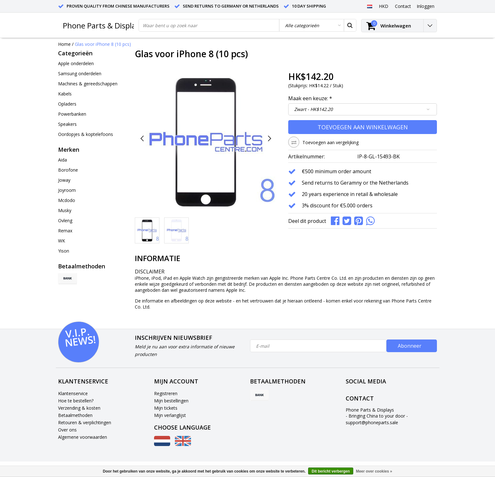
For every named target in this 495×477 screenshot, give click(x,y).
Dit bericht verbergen (331, 471)
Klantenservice (73, 393)
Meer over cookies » (374, 471)
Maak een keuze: (310, 98)
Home (64, 44)
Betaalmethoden (75, 415)
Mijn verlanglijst (170, 415)
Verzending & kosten (79, 408)
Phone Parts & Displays (103, 25)
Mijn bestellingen (171, 401)
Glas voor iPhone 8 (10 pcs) (103, 44)
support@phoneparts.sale (372, 422)
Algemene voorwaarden (82, 437)
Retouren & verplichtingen (84, 422)
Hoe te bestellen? (75, 401)
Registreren (165, 393)
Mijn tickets (165, 408)
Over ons (67, 430)
